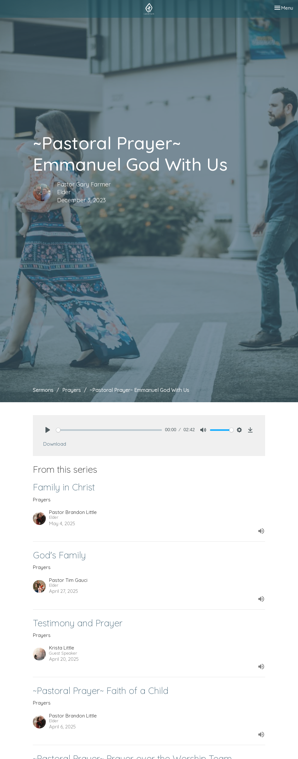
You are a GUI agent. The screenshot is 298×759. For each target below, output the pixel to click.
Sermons (43, 390)
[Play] (48, 430)
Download (54, 444)
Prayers (71, 390)
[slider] (109, 430)
